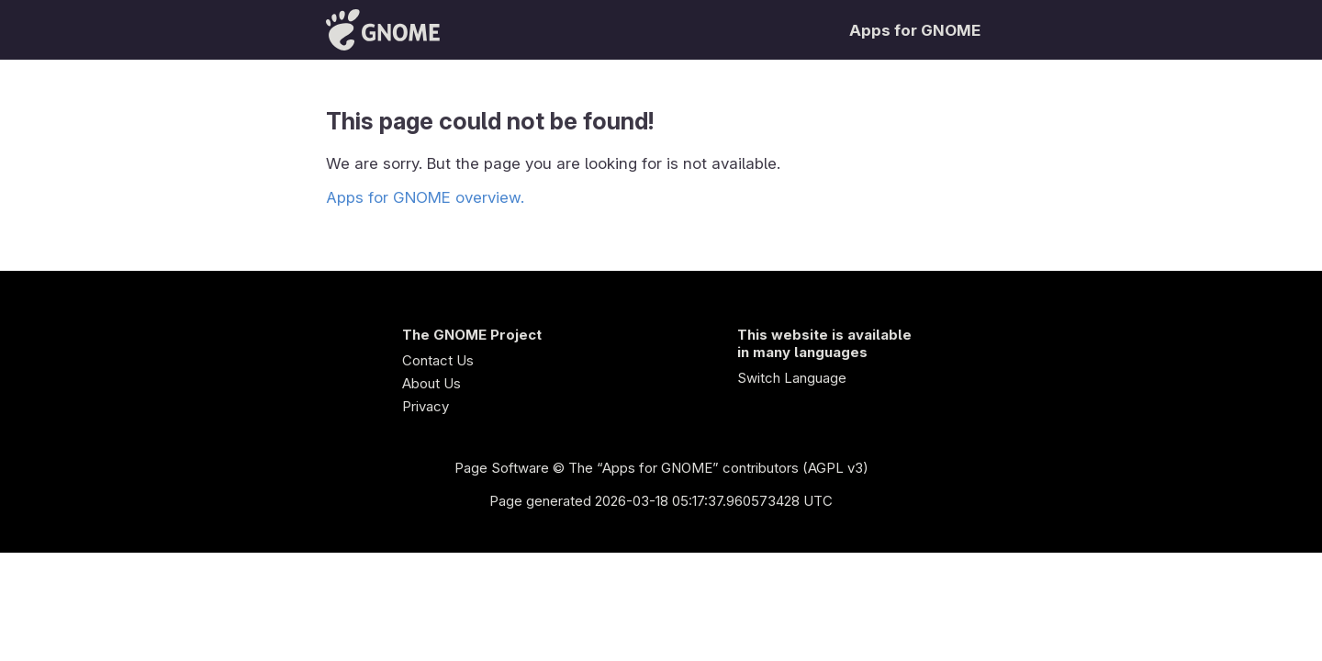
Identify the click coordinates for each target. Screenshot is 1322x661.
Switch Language (791, 378)
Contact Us (438, 360)
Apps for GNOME (914, 30)
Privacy (425, 406)
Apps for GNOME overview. (425, 197)
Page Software (501, 467)
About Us (431, 383)
